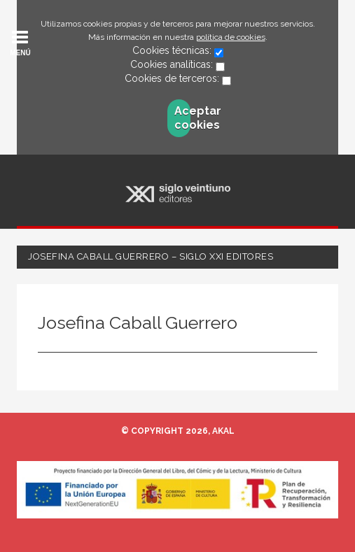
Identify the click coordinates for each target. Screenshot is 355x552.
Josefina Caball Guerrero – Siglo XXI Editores (150, 256)
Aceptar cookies (182, 118)
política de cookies (230, 37)
